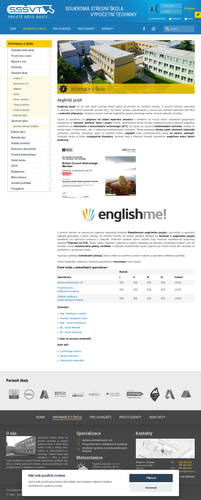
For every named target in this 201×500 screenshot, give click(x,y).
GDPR (14, 166)
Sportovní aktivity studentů (25, 126)
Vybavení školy (19, 72)
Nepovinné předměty (72, 360)
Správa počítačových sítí (70, 282)
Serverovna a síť (21, 83)
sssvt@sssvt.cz (186, 471)
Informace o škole (34, 28)
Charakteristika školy (22, 50)
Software (17, 89)
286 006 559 (185, 462)
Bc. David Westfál (70, 327)
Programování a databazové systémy (104, 444)
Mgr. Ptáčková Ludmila (73, 313)
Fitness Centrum (21, 99)
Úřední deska (18, 160)
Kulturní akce (18, 131)
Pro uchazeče (62, 28)
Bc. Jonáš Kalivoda (71, 332)
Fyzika (16, 94)
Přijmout (151, 477)
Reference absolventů (23, 148)
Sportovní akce (19, 120)
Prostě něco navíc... (22, 55)
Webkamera (17, 171)
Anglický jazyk (20, 115)
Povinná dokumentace (23, 154)
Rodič (190, 18)
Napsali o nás (18, 61)
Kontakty (107, 28)
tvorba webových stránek (70, 300)
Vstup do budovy (21, 110)
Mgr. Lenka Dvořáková (73, 322)
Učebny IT (18, 78)
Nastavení (151, 487)
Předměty (16, 67)
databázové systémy (68, 291)
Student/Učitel (158, 18)
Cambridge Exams (70, 351)
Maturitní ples (18, 137)
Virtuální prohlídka (21, 183)
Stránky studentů (20, 143)
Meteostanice (18, 177)
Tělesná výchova (21, 104)
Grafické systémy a (67, 296)
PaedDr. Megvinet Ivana (73, 318)
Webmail (176, 18)
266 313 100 (185, 465)
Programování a (66, 287)
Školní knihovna (69, 355)
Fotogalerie (17, 188)
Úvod (13, 28)
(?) (190, 11)
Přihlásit (189, 8)
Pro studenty (86, 28)
